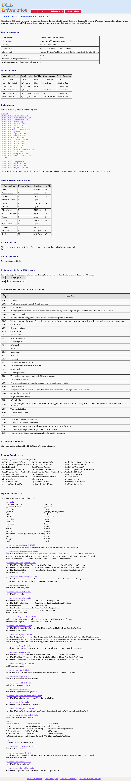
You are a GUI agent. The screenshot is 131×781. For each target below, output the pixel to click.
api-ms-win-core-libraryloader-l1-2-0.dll (15, 120)
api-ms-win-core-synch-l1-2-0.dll (13, 128)
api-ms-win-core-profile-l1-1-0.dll (13, 145)
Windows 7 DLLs (56, 11)
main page (75, 23)
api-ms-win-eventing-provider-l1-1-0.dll (15, 130)
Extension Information (68, 779)
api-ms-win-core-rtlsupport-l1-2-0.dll (14, 140)
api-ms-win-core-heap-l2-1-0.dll (12, 143)
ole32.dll (4, 159)
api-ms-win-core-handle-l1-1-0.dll (13, 126)
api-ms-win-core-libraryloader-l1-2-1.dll (15, 161)
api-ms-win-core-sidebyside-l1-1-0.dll (14, 153)
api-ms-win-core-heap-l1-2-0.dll (12, 142)
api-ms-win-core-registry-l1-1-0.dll (13, 134)
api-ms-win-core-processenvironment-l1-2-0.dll (18, 149)
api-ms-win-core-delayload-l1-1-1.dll (14, 167)
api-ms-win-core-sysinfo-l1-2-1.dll (13, 132)
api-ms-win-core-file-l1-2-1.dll (12, 151)
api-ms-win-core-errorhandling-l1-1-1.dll (15, 122)
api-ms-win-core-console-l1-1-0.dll (13, 163)
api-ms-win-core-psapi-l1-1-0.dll (13, 147)
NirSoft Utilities (73, 11)
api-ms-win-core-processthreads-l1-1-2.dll (16, 118)
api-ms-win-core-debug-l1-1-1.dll (13, 124)
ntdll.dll (4, 157)
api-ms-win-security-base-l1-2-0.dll (14, 138)
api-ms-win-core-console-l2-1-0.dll (13, 165)
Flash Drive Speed (51, 779)
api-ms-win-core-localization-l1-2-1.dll (15, 116)
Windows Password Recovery (90, 779)
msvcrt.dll (4, 114)
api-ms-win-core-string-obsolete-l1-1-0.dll (16, 155)
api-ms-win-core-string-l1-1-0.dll (13, 136)
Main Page (39, 11)
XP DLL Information (34, 779)
